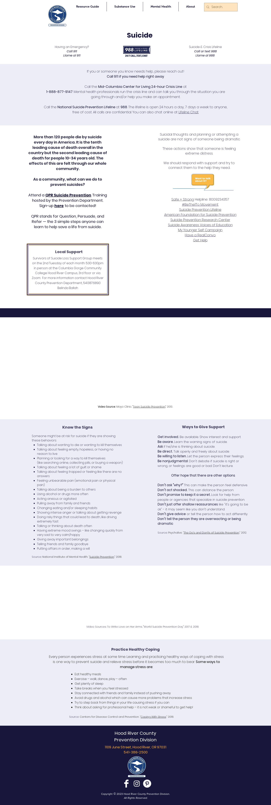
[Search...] (220, 7)
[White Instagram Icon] (137, 784)
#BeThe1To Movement (200, 204)
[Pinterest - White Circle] (147, 784)
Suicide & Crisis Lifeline (205, 47)
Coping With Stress (153, 717)
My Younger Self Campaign (200, 230)
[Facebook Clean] (126, 784)
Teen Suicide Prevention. (149, 407)
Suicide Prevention (101, 557)
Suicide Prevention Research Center (200, 219)
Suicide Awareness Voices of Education (200, 224)
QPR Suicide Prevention (68, 195)
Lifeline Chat (189, 112)
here (59, 205)
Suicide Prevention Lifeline (200, 209)
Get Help (200, 240)
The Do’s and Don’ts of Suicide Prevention (211, 533)
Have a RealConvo (200, 235)
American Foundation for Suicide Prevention (200, 214)
